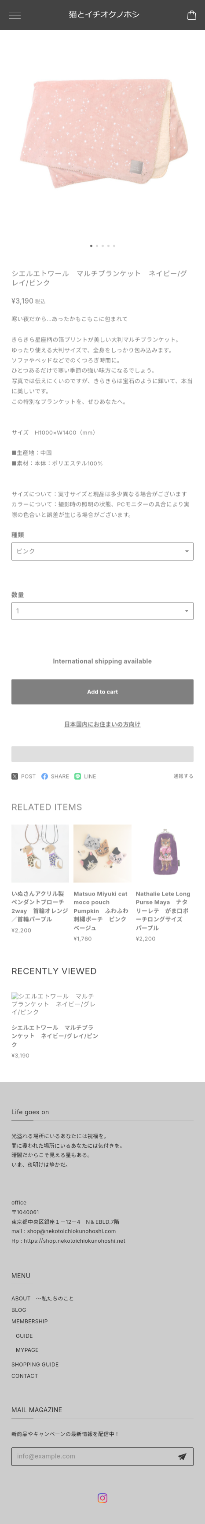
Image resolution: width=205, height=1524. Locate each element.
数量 (17, 600)
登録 (182, 1456)
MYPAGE (27, 1350)
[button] (91, 248)
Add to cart (102, 696)
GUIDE (24, 1336)
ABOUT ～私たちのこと (42, 1298)
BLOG (18, 1310)
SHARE (55, 781)
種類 (17, 540)
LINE (85, 781)
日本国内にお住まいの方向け (102, 729)
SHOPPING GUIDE (35, 1364)
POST (23, 781)
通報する (184, 782)
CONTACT (24, 1376)
